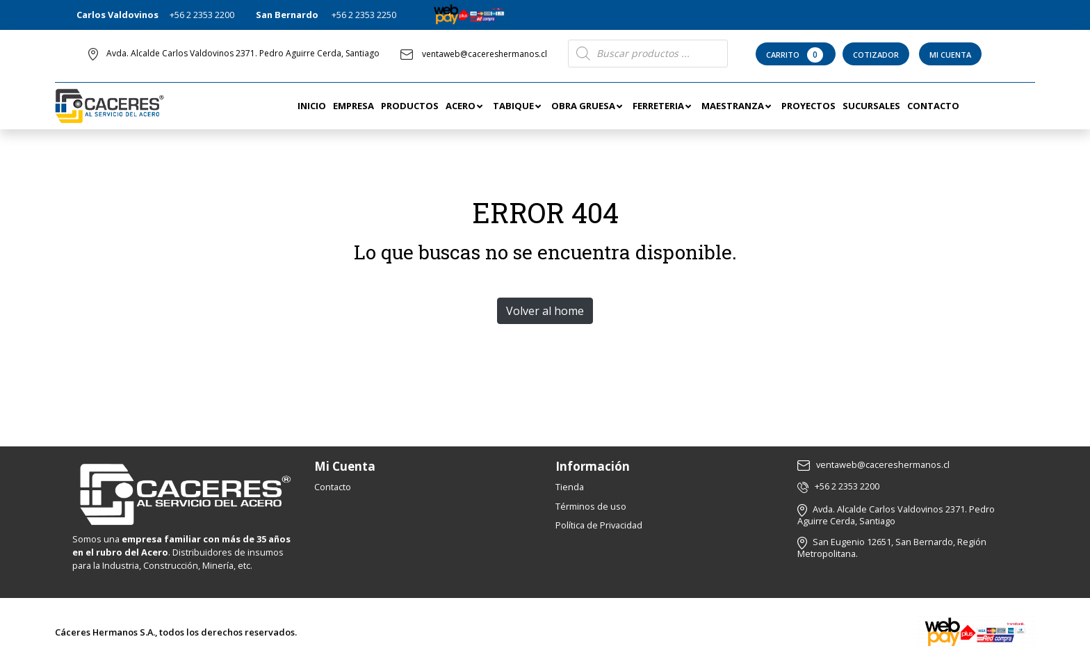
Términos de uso (590, 506)
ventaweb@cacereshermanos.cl (473, 54)
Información (592, 466)
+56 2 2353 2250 (364, 14)
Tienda (569, 486)
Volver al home (545, 310)
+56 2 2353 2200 (202, 14)
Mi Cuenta (950, 54)
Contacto (332, 486)
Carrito (795, 55)
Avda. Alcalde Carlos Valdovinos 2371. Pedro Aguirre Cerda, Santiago (243, 53)
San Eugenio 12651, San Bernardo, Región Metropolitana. (891, 547)
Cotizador (876, 54)
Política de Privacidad (598, 525)
